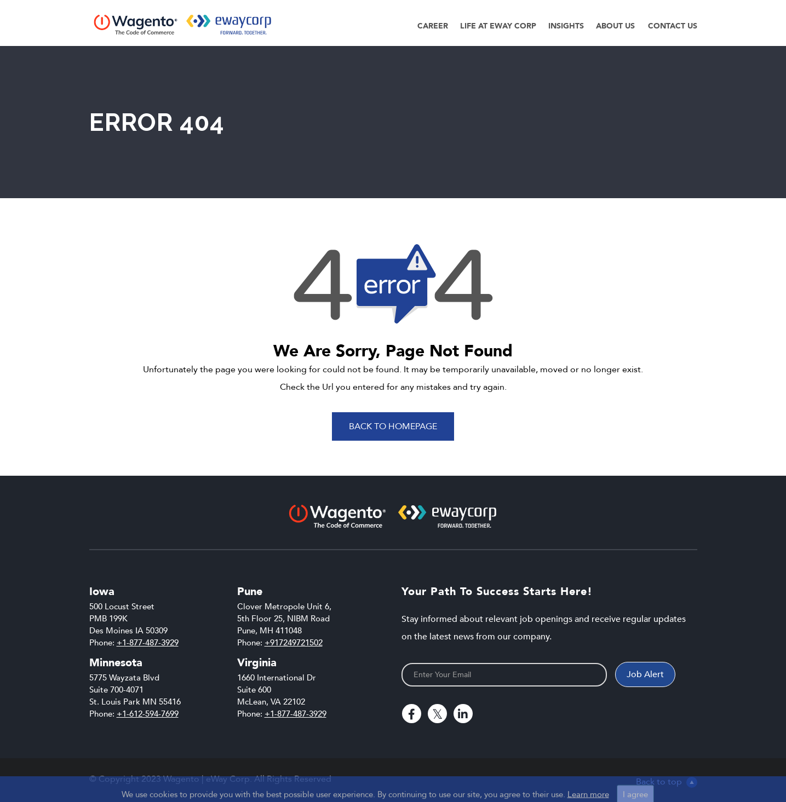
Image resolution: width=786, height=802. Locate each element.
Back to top (666, 782)
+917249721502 (294, 642)
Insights (566, 26)
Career (432, 26)
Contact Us (672, 26)
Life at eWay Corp (498, 26)
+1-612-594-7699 (148, 713)
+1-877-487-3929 (148, 642)
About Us (615, 26)
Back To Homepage (393, 426)
